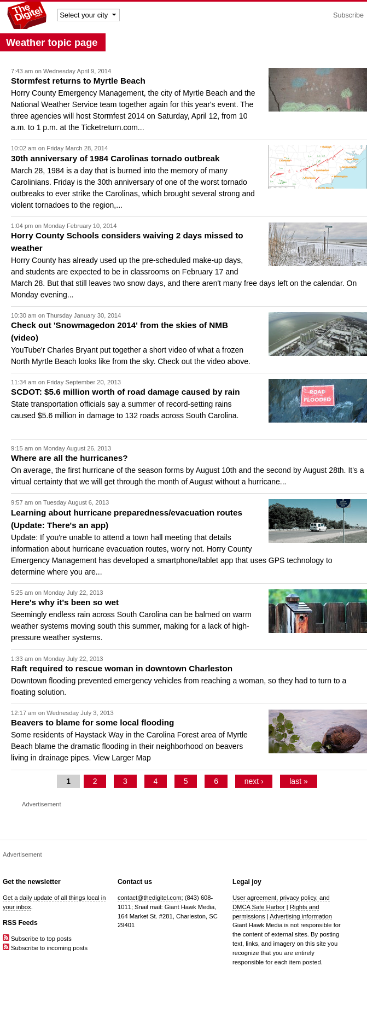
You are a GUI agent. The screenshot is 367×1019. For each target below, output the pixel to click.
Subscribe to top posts (37, 938)
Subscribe (348, 15)
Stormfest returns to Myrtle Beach (78, 80)
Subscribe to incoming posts (45, 948)
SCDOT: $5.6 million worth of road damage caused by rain (125, 391)
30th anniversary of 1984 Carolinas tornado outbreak (115, 158)
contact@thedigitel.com (149, 897)
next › (254, 781)
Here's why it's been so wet (65, 602)
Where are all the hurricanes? (69, 457)
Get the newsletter (32, 882)
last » (298, 781)
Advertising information (301, 916)
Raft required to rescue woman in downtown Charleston (121, 668)
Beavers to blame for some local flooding (92, 722)
